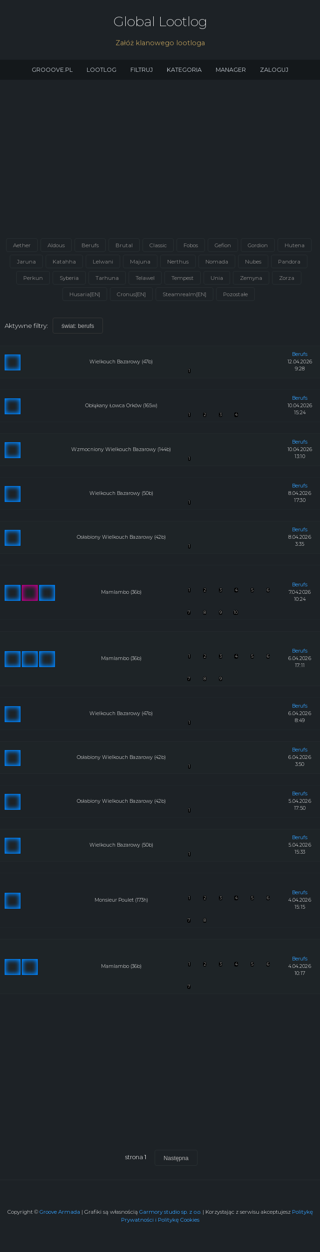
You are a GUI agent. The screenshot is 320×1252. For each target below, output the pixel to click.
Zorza (286, 278)
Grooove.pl (52, 69)
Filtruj (141, 69)
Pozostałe (235, 294)
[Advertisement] (160, 162)
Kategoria (184, 69)
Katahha (64, 261)
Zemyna (251, 278)
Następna (175, 1158)
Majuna (140, 261)
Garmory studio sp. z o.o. (170, 1212)
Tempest (182, 278)
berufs (299, 354)
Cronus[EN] (131, 294)
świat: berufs (77, 326)
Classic (158, 245)
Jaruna (26, 261)
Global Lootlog (160, 21)
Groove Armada (60, 1212)
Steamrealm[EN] (184, 294)
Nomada (216, 261)
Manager (231, 69)
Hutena (295, 245)
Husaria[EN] (84, 294)
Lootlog (101, 69)
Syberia (69, 278)
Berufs (90, 245)
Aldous (56, 245)
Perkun (33, 278)
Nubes (253, 261)
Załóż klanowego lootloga (160, 43)
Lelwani (103, 261)
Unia (217, 278)
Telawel (145, 278)
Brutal (124, 245)
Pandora (289, 261)
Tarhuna (107, 278)
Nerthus (178, 261)
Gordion (258, 245)
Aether (22, 245)
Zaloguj (274, 69)
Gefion (223, 245)
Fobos (191, 245)
